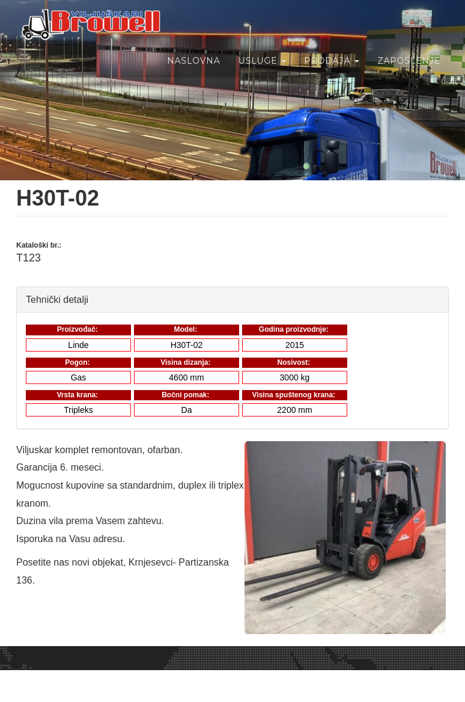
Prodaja (331, 74)
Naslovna (193, 74)
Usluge (261, 74)
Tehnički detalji (57, 299)
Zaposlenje (408, 74)
